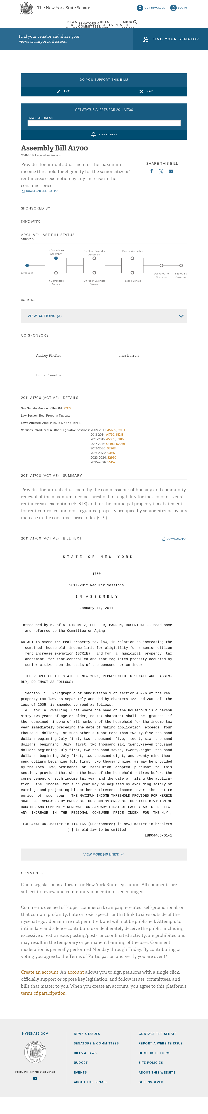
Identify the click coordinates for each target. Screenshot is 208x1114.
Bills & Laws (95, 29)
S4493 (110, 460)
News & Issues (29, 29)
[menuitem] (30, 29)
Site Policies (151, 1079)
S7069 (120, 460)
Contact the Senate (158, 1050)
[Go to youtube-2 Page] (35, 1095)
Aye (67, 108)
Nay (150, 108)
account (75, 988)
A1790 (110, 451)
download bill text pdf (42, 207)
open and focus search (182, 29)
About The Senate (161, 29)
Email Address (41, 134)
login (182, 11)
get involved (155, 11)
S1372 (67, 425)
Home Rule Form (154, 1069)
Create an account (39, 988)
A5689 (111, 446)
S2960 (111, 474)
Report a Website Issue (161, 1060)
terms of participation (43, 1009)
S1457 (111, 478)
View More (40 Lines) (101, 871)
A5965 (110, 455)
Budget (81, 1079)
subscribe (108, 151)
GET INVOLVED (151, 1098)
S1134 (121, 446)
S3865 (121, 455)
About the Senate (90, 1098)
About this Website (157, 1089)
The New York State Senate (63, 11)
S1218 (119, 451)
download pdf (177, 555)
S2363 (111, 465)
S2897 (111, 469)
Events (128, 29)
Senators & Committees (62, 29)
